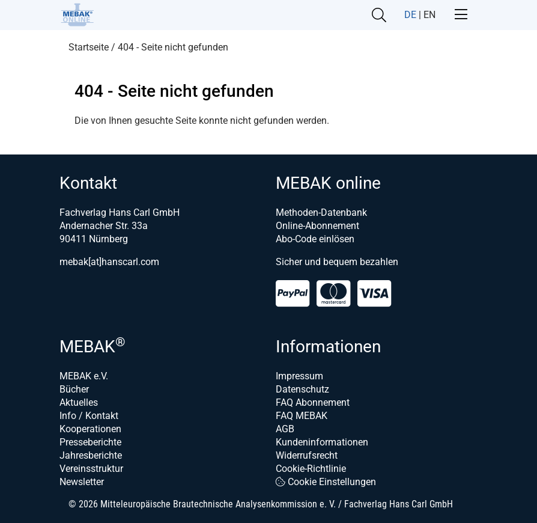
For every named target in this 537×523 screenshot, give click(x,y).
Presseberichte (90, 442)
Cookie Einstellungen (326, 482)
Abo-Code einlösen (315, 239)
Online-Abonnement (317, 225)
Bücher (74, 389)
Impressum (299, 376)
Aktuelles (78, 402)
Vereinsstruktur (91, 468)
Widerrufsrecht (307, 455)
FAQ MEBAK (301, 415)
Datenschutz (302, 389)
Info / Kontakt (88, 415)
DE (410, 14)
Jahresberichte (90, 455)
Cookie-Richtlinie (311, 468)
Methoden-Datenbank (321, 212)
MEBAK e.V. (83, 376)
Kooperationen (90, 429)
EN (429, 14)
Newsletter (81, 482)
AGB (285, 429)
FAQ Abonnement (313, 402)
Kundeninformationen (322, 442)
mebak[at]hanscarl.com (109, 262)
